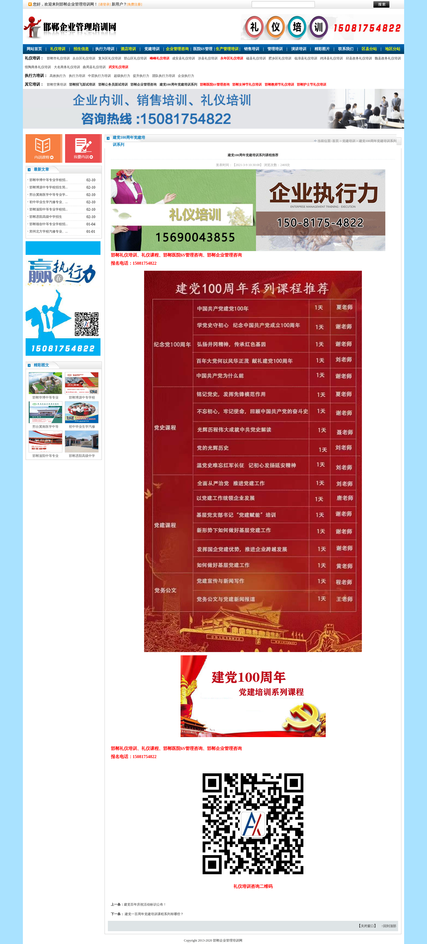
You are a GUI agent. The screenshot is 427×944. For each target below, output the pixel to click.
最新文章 (41, 169)
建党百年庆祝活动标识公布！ (145, 904)
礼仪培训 (57, 49)
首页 (335, 141)
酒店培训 (128, 49)
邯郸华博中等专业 (45, 397)
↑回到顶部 (389, 926)
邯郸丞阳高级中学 (82, 456)
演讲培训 (298, 49)
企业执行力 (186, 76)
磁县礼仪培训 (256, 58)
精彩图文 (41, 365)
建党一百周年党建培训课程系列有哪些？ (154, 914)
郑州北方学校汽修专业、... (48, 231)
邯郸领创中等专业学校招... (48, 224)
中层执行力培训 (99, 76)
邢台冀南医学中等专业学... (48, 195)
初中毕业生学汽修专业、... (48, 202)
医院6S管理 (202, 49)
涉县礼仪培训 (208, 58)
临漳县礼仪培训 (305, 58)
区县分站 (369, 49)
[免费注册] (134, 4)
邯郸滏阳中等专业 (45, 456)
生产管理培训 (227, 49)
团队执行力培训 (163, 76)
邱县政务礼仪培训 (359, 58)
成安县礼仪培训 (183, 58)
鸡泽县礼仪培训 (331, 58)
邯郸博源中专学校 (82, 397)
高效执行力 (58, 76)
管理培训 (275, 49)
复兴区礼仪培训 (109, 58)
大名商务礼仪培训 (67, 67)
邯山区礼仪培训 (135, 58)
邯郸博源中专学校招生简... (48, 187)
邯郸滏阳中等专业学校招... (48, 209)
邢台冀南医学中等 (45, 427)
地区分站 (392, 49)
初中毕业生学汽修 (82, 427)
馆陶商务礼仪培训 (38, 67)
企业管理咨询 (177, 49)
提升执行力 (141, 76)
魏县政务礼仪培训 (388, 58)
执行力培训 (104, 49)
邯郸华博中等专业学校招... (48, 180)
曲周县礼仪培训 (94, 67)
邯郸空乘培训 (56, 84)
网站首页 (34, 49)
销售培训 (251, 49)
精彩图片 (322, 49)
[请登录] (105, 4)
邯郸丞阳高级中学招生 (45, 217)
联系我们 (345, 49)
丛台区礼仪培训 (83, 58)
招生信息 (81, 49)
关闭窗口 (367, 926)
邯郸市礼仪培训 (58, 58)
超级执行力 (122, 76)
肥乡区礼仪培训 (280, 58)
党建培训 (152, 49)
